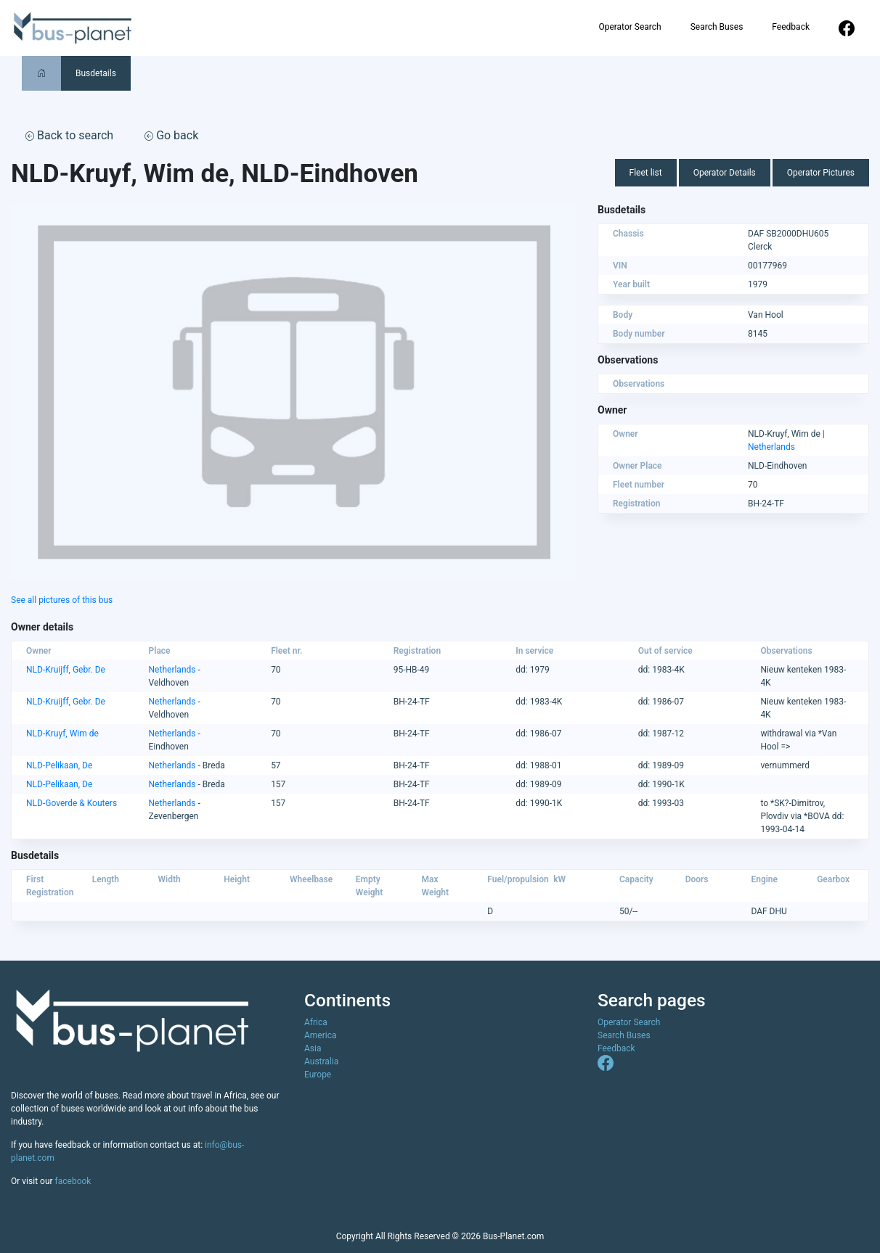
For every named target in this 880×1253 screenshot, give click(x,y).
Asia (312, 1048)
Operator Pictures (821, 173)
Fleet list (646, 173)
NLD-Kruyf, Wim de (62, 733)
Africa (315, 1022)
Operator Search (629, 27)
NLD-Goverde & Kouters (71, 803)
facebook (73, 1181)
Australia (321, 1061)
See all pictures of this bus (62, 600)
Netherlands (771, 447)
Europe (317, 1074)
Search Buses (716, 27)
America (320, 1035)
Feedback (791, 27)
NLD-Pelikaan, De (59, 765)
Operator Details (724, 173)
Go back (171, 135)
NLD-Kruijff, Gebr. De (65, 670)
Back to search (69, 135)
